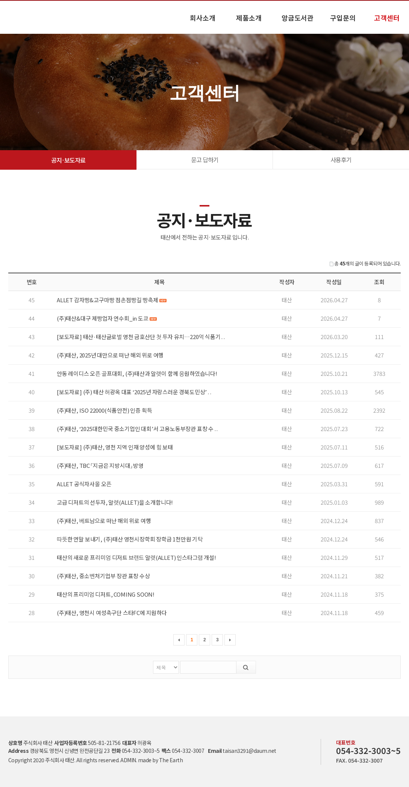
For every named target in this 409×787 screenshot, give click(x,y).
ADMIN (128, 760)
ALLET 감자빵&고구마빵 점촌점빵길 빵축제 (112, 300)
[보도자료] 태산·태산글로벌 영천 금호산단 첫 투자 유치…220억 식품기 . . (141, 337)
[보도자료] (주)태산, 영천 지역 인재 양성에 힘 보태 (115, 447)
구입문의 (343, 18)
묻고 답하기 (204, 159)
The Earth (171, 760)
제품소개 (249, 18)
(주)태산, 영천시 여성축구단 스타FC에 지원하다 (112, 613)
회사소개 (202, 18)
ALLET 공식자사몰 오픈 (84, 484)
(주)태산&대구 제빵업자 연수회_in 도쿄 (106, 318)
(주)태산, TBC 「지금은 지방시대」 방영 (100, 465)
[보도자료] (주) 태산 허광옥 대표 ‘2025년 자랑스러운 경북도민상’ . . (134, 392)
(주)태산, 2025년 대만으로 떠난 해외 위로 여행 (110, 355)
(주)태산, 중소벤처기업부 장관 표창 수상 (103, 576)
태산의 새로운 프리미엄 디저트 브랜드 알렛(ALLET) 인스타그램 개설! (136, 557)
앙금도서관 (298, 18)
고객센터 (387, 18)
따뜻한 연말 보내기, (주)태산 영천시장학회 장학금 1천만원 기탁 (130, 539)
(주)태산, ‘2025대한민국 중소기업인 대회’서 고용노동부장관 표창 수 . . (137, 429)
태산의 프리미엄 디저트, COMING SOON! (106, 594)
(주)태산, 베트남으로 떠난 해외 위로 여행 (104, 521)
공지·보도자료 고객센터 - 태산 (26, 17)
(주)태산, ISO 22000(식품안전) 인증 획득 (104, 410)
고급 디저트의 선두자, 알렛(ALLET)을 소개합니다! (115, 502)
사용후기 (340, 159)
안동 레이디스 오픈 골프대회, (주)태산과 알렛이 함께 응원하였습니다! (137, 373)
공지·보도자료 (68, 159)
